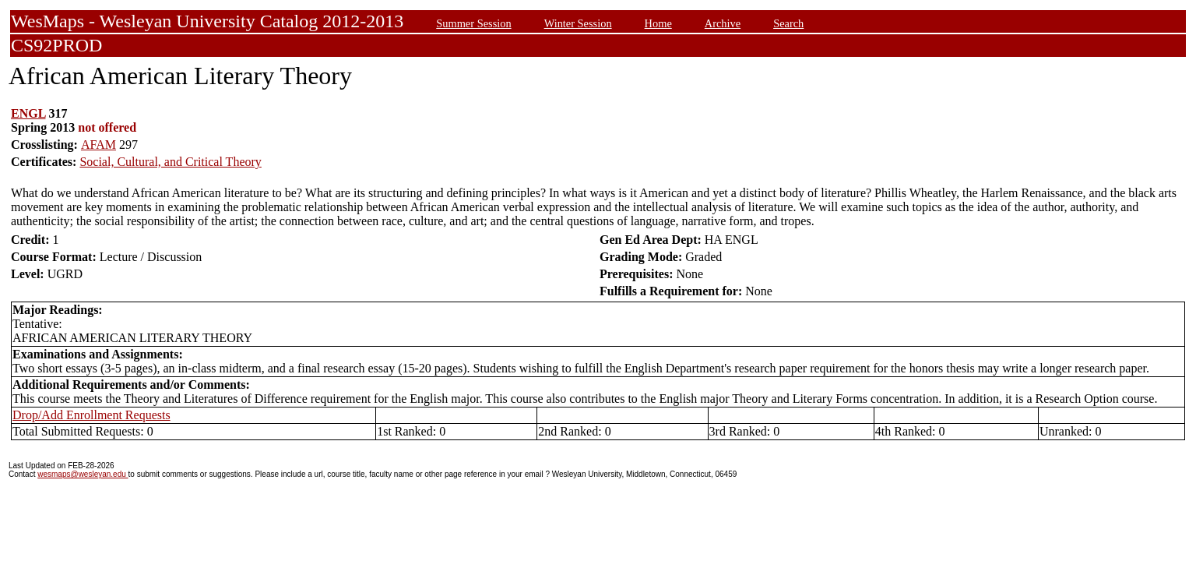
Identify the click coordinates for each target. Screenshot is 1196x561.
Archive (722, 23)
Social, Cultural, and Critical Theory (170, 161)
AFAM (98, 144)
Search (788, 23)
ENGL (28, 113)
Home (658, 23)
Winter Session (578, 23)
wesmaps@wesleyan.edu (82, 474)
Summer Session (473, 23)
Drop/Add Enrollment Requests (91, 415)
